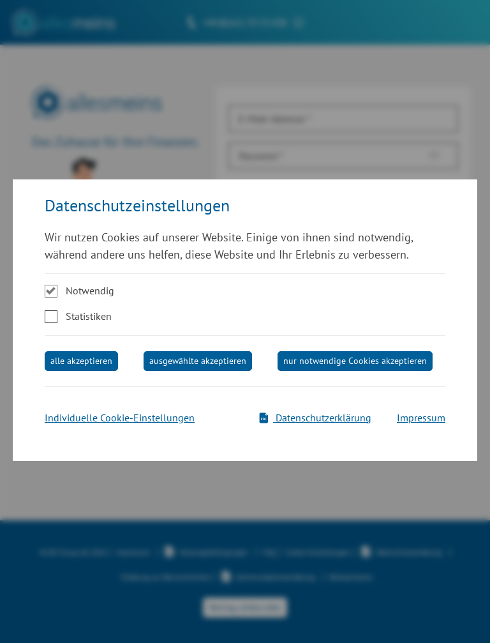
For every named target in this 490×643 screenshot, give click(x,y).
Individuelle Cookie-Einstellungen (120, 417)
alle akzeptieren (81, 361)
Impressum (421, 417)
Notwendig (90, 290)
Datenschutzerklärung (314, 417)
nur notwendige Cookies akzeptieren (355, 361)
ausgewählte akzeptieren (197, 361)
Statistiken (89, 316)
